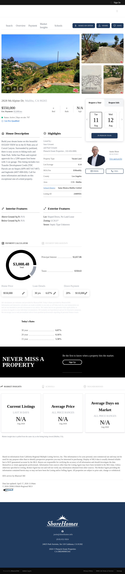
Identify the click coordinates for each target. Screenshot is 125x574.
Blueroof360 (15, 571)
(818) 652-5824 (62, 539)
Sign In (115, 2)
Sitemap (119, 571)
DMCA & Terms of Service (105, 571)
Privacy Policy (88, 571)
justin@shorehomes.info (63, 534)
